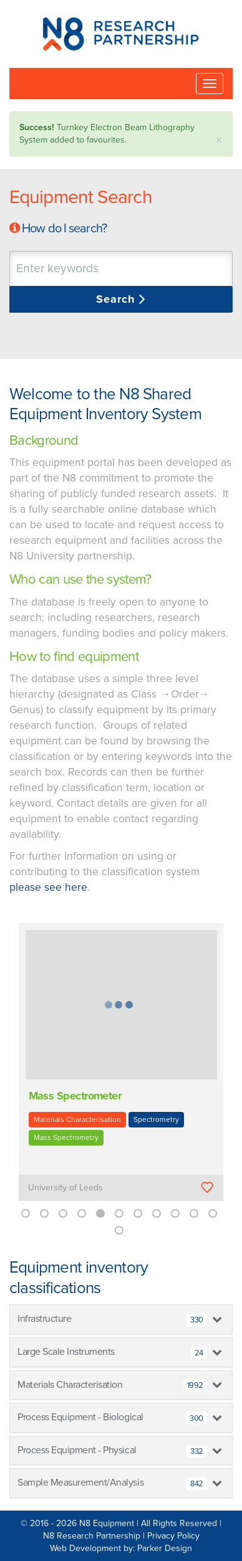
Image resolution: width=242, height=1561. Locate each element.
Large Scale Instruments (112, 1352)
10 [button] (194, 1213)
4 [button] (81, 1213)
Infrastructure (112, 1319)
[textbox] (90, 268)
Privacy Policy (173, 1535)
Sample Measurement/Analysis (112, 1483)
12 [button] (119, 1230)
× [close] (219, 140)
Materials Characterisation (77, 1119)
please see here (48, 887)
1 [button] (25, 1213)
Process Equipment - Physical (112, 1451)
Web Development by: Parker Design (121, 1548)
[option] (121, 1070)
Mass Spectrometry (66, 1137)
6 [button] (119, 1213)
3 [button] (63, 1213)
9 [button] (175, 1213)
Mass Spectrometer (75, 1096)
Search (117, 299)
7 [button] (137, 1213)
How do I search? (64, 228)
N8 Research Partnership (91, 1535)
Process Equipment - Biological (112, 1418)
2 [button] (44, 1213)
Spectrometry (156, 1119)
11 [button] (212, 1213)
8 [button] (156, 1213)
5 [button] (100, 1213)
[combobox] (121, 269)
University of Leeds (65, 1187)
